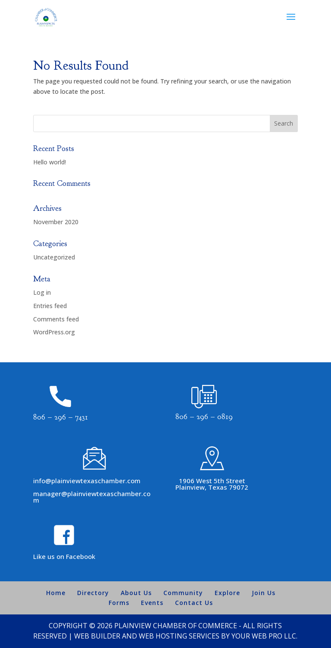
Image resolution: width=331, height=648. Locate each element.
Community (183, 593)
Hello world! (49, 162)
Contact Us (194, 603)
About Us (136, 593)
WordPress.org (54, 332)
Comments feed (56, 319)
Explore (227, 593)
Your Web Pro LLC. (264, 636)
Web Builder (97, 636)
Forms (119, 603)
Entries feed (50, 306)
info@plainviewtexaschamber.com (87, 480)
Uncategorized (54, 257)
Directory (93, 593)
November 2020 (55, 222)
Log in (42, 292)
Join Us (263, 593)
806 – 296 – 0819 (204, 417)
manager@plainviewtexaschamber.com (91, 496)
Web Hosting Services (179, 636)
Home (56, 593)
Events (152, 603)
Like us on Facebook (64, 556)
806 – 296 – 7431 (60, 417)
